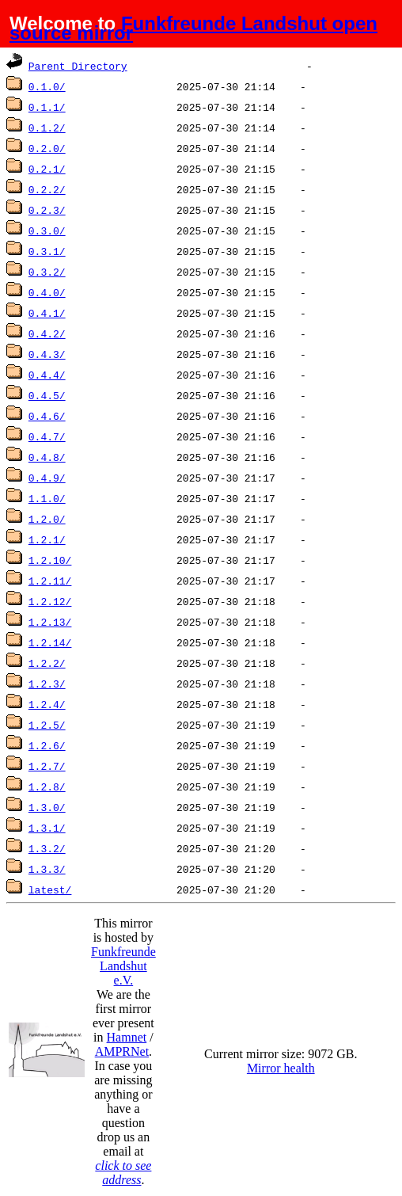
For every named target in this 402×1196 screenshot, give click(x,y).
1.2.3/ (47, 683)
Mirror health (281, 1068)
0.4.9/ (47, 477)
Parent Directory (77, 66)
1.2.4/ (47, 704)
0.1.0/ (47, 86)
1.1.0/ (47, 498)
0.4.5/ (47, 395)
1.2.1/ (47, 539)
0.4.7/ (47, 436)
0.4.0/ (47, 292)
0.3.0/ (47, 230)
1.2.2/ (47, 663)
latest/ (50, 889)
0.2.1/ (47, 169)
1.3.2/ (47, 848)
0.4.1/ (47, 313)
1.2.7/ (47, 766)
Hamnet (127, 1037)
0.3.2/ (47, 272)
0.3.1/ (47, 251)
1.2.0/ (47, 519)
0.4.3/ (47, 354)
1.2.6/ (47, 745)
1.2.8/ (47, 786)
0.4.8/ (47, 457)
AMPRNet (122, 1051)
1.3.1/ (47, 828)
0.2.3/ (47, 210)
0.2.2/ (47, 189)
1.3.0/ (47, 807)
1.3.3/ (47, 869)
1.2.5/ (47, 725)
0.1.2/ (47, 127)
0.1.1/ (47, 107)
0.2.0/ (47, 148)
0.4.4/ (47, 375)
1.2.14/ (50, 642)
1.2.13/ (50, 622)
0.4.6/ (47, 416)
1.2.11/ (50, 580)
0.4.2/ (47, 333)
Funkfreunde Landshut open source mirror (193, 28)
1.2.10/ (50, 560)
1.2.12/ (50, 601)
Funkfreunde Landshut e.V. (123, 966)
